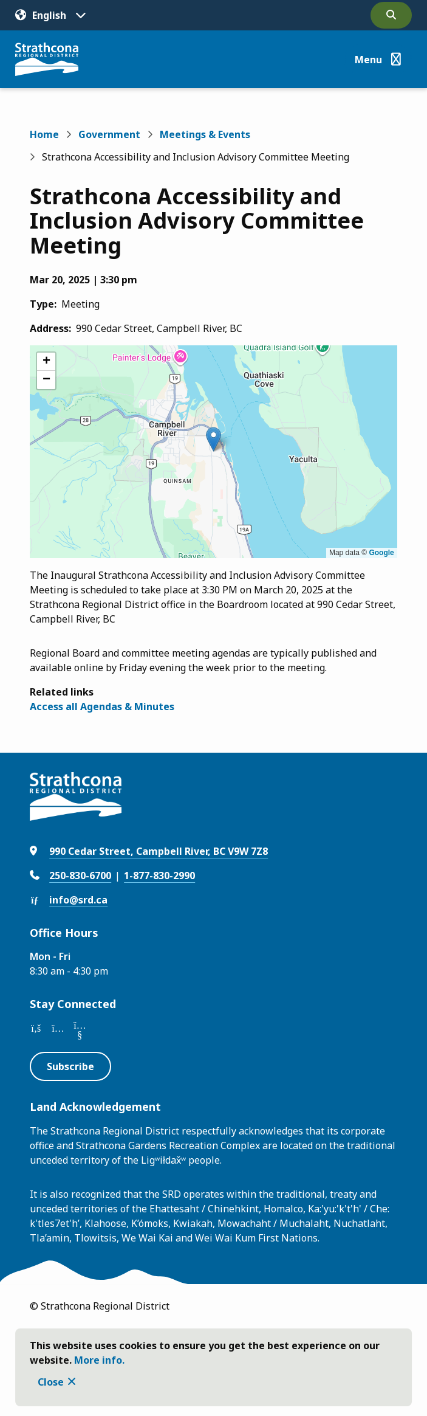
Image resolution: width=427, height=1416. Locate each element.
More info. (99, 1360)
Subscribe (70, 1066)
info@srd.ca (78, 900)
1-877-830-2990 (159, 875)
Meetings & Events (205, 134)
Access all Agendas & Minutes (102, 706)
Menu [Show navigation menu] (368, 59)
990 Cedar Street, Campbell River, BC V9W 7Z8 (158, 851)
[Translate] (50, 15)
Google (381, 552)
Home (44, 134)
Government (109, 134)
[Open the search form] (391, 15)
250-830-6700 (80, 875)
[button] (213, 439)
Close (51, 1382)
